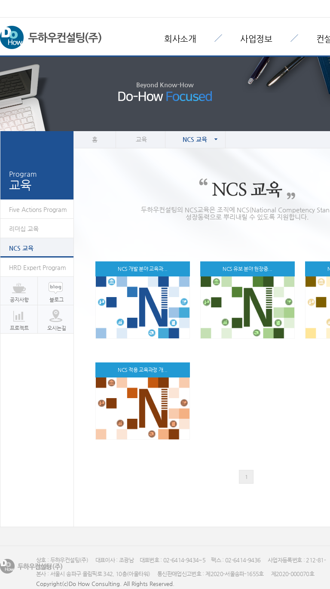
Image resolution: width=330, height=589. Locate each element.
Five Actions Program (38, 209)
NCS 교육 (21, 248)
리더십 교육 (24, 228)
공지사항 (19, 300)
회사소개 (180, 39)
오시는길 (56, 328)
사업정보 (256, 39)
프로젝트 (19, 328)
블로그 (56, 300)
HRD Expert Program (37, 267)
